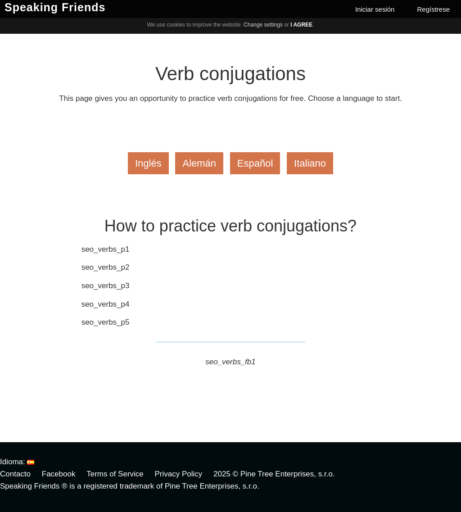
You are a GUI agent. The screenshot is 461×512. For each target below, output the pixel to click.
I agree (301, 25)
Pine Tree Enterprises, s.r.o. (287, 474)
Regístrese (433, 9)
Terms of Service (115, 474)
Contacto (15, 474)
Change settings (263, 25)
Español (255, 163)
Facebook (59, 474)
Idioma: (17, 462)
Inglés (148, 163)
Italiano (310, 163)
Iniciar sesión (375, 9)
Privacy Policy (179, 474)
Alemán (199, 163)
